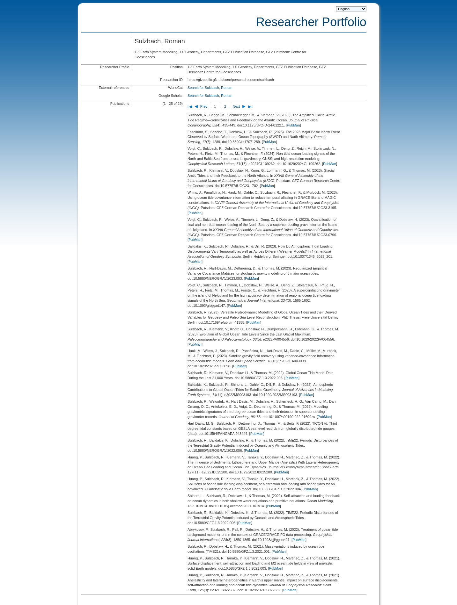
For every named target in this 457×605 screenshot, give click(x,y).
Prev (204, 106)
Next (236, 106)
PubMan (293, 125)
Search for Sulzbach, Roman (210, 88)
